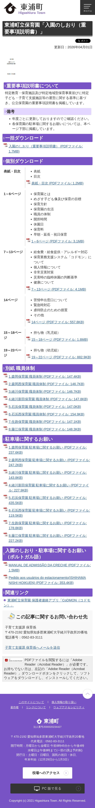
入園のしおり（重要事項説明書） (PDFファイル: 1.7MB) (46, 148)
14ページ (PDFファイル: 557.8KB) (57, 322)
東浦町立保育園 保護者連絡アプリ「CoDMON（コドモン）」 (47, 602)
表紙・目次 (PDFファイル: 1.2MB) (57, 183)
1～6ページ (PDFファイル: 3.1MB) (57, 241)
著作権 (14, 707)
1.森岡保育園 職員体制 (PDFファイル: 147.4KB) (45, 376)
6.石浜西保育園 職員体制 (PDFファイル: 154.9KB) (46, 414)
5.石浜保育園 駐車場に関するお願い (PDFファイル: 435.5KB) (48, 500)
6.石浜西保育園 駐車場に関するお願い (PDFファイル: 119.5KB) (49, 512)
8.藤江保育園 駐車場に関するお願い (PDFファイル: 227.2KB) (48, 538)
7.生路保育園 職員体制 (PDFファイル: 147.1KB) (45, 422)
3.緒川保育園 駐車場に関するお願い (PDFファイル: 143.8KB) (48, 475)
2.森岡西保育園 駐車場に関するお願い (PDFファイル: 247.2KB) (49, 462)
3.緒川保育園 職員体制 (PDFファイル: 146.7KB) (45, 391)
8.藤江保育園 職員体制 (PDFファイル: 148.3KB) (45, 429)
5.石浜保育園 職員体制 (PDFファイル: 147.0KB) (45, 407)
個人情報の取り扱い (64, 702)
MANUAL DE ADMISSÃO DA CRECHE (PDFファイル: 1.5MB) (50, 567)
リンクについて (36, 707)
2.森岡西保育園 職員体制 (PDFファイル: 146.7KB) (46, 384)
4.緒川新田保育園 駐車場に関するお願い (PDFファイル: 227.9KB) (49, 487)
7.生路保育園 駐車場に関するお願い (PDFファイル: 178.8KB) (48, 525)
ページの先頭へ (88, 694)
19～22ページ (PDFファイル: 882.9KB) (61, 357)
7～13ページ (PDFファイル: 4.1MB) (58, 289)
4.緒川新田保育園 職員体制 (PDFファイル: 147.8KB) (48, 399)
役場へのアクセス (46, 773)
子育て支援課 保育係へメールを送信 (32, 647)
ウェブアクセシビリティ (69, 707)
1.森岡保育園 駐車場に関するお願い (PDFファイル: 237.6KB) (48, 449)
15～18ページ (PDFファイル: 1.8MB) (59, 339)
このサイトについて (31, 702)
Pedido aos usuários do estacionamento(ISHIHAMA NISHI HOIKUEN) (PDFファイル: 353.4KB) (47, 580)
